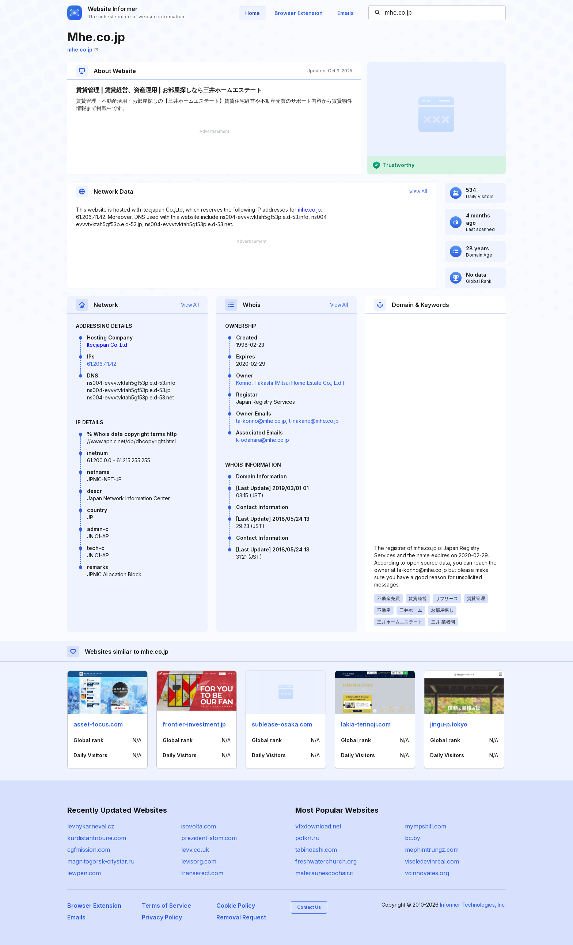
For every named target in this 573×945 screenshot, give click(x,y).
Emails (345, 13)
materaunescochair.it (324, 873)
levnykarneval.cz (90, 826)
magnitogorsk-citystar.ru (100, 861)
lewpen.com (84, 873)
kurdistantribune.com (96, 838)
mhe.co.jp (82, 49)
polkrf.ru (307, 838)
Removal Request (241, 917)
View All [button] (418, 191)
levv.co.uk (195, 849)
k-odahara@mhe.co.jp (262, 440)
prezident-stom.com (209, 838)
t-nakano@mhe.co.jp (314, 421)
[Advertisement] (214, 151)
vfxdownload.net (318, 826)
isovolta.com (198, 826)
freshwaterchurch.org (326, 861)
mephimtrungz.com (432, 849)
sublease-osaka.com (282, 724)
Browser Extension (298, 13)
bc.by (412, 838)
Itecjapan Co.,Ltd (107, 345)
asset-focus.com (98, 724)
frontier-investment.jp (194, 724)
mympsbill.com (425, 826)
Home (252, 13)
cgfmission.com (88, 849)
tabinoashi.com (316, 849)
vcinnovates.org (427, 873)
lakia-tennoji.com (366, 724)
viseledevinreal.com (432, 861)
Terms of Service (166, 905)
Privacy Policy (162, 917)
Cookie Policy (235, 905)
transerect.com (202, 873)
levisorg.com (198, 861)
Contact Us (309, 907)
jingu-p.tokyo (448, 724)
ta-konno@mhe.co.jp (261, 421)
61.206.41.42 (101, 364)
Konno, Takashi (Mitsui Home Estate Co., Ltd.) (290, 383)
